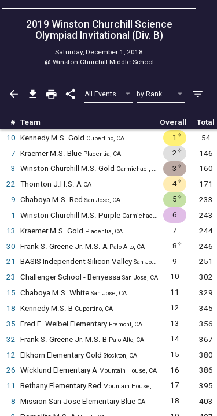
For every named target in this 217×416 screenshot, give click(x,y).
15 (11, 292)
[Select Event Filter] (109, 94)
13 (11, 230)
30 (11, 246)
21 (11, 261)
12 (11, 355)
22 (11, 184)
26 (11, 370)
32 (11, 339)
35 (11, 324)
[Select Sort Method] (161, 94)
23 (11, 277)
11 (11, 385)
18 (11, 308)
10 (11, 137)
